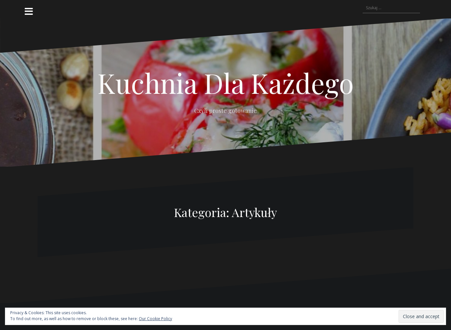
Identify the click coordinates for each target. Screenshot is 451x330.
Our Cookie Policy (155, 318)
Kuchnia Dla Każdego (226, 83)
